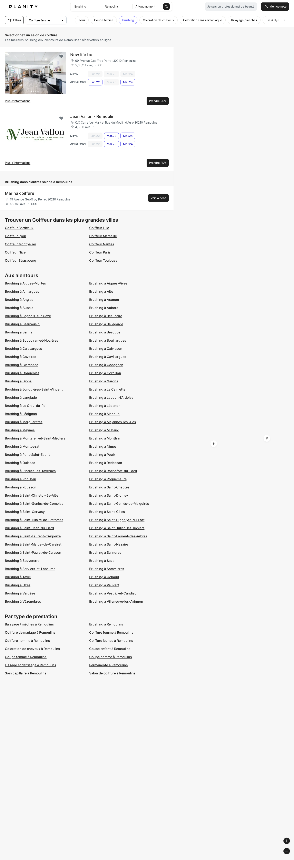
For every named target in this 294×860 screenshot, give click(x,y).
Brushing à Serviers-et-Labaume (30, 569)
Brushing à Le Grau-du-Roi (25, 406)
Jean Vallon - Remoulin (92, 116)
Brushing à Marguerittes (23, 422)
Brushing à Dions (18, 381)
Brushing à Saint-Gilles (107, 512)
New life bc (81, 54)
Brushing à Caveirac (20, 357)
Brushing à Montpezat (22, 446)
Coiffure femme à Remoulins (111, 632)
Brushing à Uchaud (104, 577)
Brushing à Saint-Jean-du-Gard (29, 528)
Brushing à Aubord (103, 308)
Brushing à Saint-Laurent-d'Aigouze (33, 536)
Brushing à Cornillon (105, 373)
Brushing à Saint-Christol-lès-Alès (31, 495)
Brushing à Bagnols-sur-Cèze (28, 316)
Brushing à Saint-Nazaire (108, 544)
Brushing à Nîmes (103, 446)
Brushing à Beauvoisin (22, 324)
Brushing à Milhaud (104, 430)
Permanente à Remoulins (108, 665)
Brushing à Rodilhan (20, 479)
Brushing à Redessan (105, 463)
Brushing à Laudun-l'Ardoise (111, 397)
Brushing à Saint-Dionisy (108, 495)
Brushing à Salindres (105, 552)
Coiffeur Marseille (103, 236)
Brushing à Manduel (104, 414)
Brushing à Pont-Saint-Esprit (27, 455)
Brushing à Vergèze (20, 593)
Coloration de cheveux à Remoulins (32, 649)
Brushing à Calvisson (105, 348)
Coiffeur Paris (100, 252)
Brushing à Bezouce (104, 332)
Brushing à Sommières (106, 569)
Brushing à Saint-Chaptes (109, 487)
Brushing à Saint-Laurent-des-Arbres (118, 536)
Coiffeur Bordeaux (19, 228)
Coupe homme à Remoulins (110, 657)
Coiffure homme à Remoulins (27, 641)
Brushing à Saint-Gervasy (25, 512)
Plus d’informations (17, 101)
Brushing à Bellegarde (106, 324)
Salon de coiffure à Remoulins (112, 673)
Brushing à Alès (101, 291)
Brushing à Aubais (19, 308)
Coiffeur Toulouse (103, 260)
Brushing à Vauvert (104, 585)
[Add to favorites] (61, 56)
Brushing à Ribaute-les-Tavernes (30, 471)
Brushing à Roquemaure (108, 479)
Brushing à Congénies (22, 373)
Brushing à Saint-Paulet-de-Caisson (33, 552)
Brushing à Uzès (17, 585)
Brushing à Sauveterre (22, 561)
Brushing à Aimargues (22, 291)
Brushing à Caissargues (23, 348)
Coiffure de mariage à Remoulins (30, 632)
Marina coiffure (19, 193)
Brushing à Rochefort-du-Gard (113, 471)
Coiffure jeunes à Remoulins (111, 641)
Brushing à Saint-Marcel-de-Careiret (33, 544)
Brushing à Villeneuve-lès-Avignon (116, 601)
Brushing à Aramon (104, 300)
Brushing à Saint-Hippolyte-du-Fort (117, 520)
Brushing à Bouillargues (107, 340)
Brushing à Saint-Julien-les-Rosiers (117, 528)
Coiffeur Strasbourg (20, 260)
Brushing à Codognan (106, 365)
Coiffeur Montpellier (20, 244)
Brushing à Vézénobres (23, 601)
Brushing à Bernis (18, 332)
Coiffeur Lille (99, 228)
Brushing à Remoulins (106, 624)
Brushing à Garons (103, 381)
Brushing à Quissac (20, 463)
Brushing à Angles (19, 300)
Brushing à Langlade (21, 397)
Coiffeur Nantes (101, 244)
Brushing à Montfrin (104, 438)
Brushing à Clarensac (21, 365)
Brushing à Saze (101, 561)
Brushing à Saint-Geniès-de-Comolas (34, 503)
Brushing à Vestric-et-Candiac (112, 593)
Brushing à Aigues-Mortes (25, 283)
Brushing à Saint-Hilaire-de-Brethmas (34, 520)
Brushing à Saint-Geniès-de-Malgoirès (119, 503)
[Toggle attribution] (289, 856)
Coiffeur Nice (15, 252)
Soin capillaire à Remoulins (25, 673)
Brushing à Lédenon (104, 406)
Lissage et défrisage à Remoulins (30, 665)
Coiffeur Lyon (15, 236)
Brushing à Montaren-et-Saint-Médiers (35, 438)
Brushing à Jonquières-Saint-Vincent (34, 389)
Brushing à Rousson (20, 487)
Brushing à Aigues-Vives (108, 283)
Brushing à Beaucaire (105, 316)
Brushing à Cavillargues (107, 357)
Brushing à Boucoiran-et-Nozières (31, 340)
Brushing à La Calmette (107, 389)
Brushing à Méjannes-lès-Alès (112, 422)
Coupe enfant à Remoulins (109, 649)
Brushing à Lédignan (21, 414)
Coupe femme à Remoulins (26, 657)
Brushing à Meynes (20, 430)
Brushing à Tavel (18, 577)
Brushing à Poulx (102, 455)
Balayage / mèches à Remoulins (29, 624)
